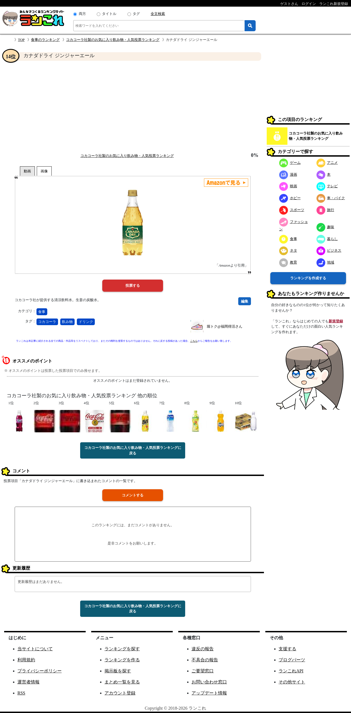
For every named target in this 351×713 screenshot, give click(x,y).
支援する (287, 648)
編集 (244, 301)
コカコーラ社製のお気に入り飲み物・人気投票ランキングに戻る (132, 450)
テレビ (327, 186)
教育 (288, 262)
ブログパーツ (292, 659)
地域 (325, 262)
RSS (21, 693)
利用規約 (26, 659)
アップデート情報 (209, 693)
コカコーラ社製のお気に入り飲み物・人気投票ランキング (112, 40)
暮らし (327, 239)
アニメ (327, 163)
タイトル (109, 14)
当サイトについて (35, 648)
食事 (41, 312)
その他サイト (292, 682)
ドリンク (86, 322)
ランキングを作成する (308, 278)
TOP (21, 40)
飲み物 (67, 322)
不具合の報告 (205, 659)
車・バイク (330, 198)
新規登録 (336, 321)
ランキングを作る (122, 659)
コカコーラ (47, 322)
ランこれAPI (291, 671)
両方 (82, 14)
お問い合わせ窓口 (209, 682)
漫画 (288, 174)
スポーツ (291, 210)
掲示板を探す (117, 671)
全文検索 (158, 14)
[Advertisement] (132, 106)
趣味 (325, 227)
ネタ (288, 250)
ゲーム (290, 163)
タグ (136, 14)
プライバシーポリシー (39, 671)
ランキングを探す (122, 648)
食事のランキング (45, 40)
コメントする (132, 495)
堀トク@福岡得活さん (224, 326)
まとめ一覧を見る (122, 682)
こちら (194, 341)
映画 (288, 186)
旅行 (325, 210)
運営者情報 (28, 682)
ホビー (290, 198)
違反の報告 (203, 648)
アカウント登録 (119, 693)
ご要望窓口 (203, 671)
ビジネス (329, 250)
